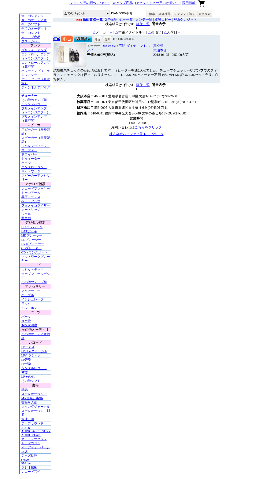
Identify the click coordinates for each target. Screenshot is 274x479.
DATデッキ (29, 231)
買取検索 (205, 14)
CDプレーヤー (31, 248)
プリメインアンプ (34, 50)
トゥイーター (30, 158)
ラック (26, 303)
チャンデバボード (34, 104)
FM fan (26, 463)
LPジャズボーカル (34, 351)
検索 (152, 14)
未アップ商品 (122, 3)
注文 (98, 39)
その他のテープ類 (34, 282)
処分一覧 (126, 19)
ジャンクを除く (184, 13)
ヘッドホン (29, 308)
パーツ (26, 316)
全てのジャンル (32, 16)
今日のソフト (30, 24)
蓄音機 (26, 218)
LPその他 (28, 376)
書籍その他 (29, 402)
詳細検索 (164, 13)
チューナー (29, 95)
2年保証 (111, 19)
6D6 (56, 39)
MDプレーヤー (31, 235)
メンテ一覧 (143, 19)
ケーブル (27, 295)
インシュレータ (32, 299)
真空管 (26, 321)
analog (25, 427)
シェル (26, 214)
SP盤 (24, 372)
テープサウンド (32, 423)
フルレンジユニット (35, 146)
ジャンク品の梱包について (89, 3)
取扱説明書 (29, 325)
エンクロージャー (34, 167)
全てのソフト (30, 32)
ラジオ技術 (29, 467)
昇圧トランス (30, 197)
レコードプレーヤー (35, 188)
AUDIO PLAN (31, 435)
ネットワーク (30, 171)
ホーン (26, 163)
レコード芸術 (30, 471)
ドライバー (29, 154)
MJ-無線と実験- (32, 398)
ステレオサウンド (34, 394)
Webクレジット (185, 19)
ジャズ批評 (29, 455)
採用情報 (189, 3)
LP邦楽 (26, 364)
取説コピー (163, 19)
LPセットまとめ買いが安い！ (157, 3)
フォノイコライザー (35, 205)
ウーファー (29, 150)
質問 (107, 39)
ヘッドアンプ (30, 201)
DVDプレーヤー (32, 244)
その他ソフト (30, 381)
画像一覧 (143, 24)
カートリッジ (30, 209)
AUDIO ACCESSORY (36, 431)
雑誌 (24, 389)
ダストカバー (30, 41)
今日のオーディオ (34, 20)
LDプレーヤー (31, 239)
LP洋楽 (26, 359)
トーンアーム (30, 192)
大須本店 (160, 50)
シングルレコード (34, 368)
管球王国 (27, 419)
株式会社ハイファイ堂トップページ (136, 134)
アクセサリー (30, 291)
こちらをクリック (148, 127)
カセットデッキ (32, 269)
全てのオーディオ (34, 28)
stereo (25, 459)
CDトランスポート (34, 252)
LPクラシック (31, 355)
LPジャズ (28, 347)
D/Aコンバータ (32, 227)
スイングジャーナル (35, 406)
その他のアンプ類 (34, 100)
